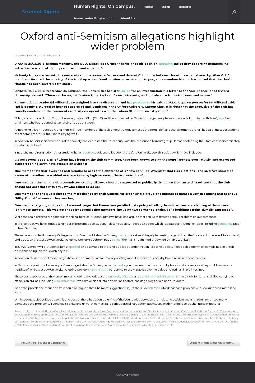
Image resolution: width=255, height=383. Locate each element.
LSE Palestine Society (87, 318)
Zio (162, 325)
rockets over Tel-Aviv (149, 321)
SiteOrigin (124, 374)
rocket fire (131, 321)
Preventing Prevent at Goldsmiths (41, 343)
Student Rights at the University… (214, 343)
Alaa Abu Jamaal (65, 280)
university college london (43, 325)
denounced (61, 314)
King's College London (37, 318)
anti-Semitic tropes (153, 311)
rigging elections (115, 321)
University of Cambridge (71, 325)
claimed (117, 265)
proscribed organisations (61, 321)
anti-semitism (172, 311)
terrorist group (210, 321)
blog (28, 311)
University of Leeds (121, 276)
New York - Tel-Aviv (110, 318)
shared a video (98, 269)
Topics (148, 6)
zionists (169, 325)
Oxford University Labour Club (204, 318)
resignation (98, 321)
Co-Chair (221, 311)
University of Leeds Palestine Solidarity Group (133, 325)
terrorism (196, 321)
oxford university (139, 318)
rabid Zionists (83, 321)
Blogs (166, 6)
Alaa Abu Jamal (53, 311)
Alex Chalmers (71, 311)
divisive (73, 314)
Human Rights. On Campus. (104, 6)
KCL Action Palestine (219, 314)
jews (203, 314)
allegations (86, 311)
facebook (83, 314)
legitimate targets (60, 318)
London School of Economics (160, 276)
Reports (185, 6)
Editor (56, 55)
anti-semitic (135, 311)
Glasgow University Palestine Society (109, 314)
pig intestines (230, 318)
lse (72, 318)
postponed (141, 102)
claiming (123, 235)
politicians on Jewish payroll (30, 321)
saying (116, 239)
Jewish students (191, 314)
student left (183, 321)
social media (169, 321)
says (221, 118)
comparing (225, 223)
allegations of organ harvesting (110, 311)
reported (88, 152)
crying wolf (47, 314)
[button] (234, 12)
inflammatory (173, 314)
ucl (221, 321)
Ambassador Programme (93, 18)
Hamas (135, 314)
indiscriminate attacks (152, 314)
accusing (166, 63)
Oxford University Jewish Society (168, 318)
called (125, 91)
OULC (125, 318)
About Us (128, 18)
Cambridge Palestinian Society (198, 311)
